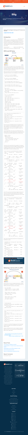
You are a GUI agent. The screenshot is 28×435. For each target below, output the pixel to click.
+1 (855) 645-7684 (20, 365)
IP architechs (11, 47)
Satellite (13, 408)
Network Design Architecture (13, 399)
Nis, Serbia (14, 420)
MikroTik (21, 48)
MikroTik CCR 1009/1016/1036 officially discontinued (11, 351)
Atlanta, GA (14, 419)
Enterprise (13, 405)
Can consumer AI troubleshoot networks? (10, 344)
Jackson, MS (14, 416)
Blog (13, 393)
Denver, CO (14, 413)
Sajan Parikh (7, 32)
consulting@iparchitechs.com (17, 1)
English (13, 2)
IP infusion (5, 49)
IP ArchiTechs (9, 431)
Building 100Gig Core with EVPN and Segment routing (12, 348)
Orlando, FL (14, 415)
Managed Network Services (13, 402)
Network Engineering (13, 398)
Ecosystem (13, 392)
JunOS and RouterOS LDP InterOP (9, 349)
